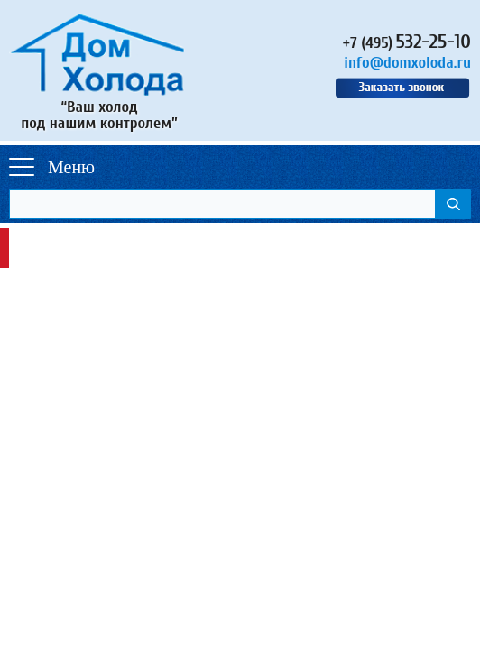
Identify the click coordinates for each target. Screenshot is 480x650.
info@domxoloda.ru (407, 62)
